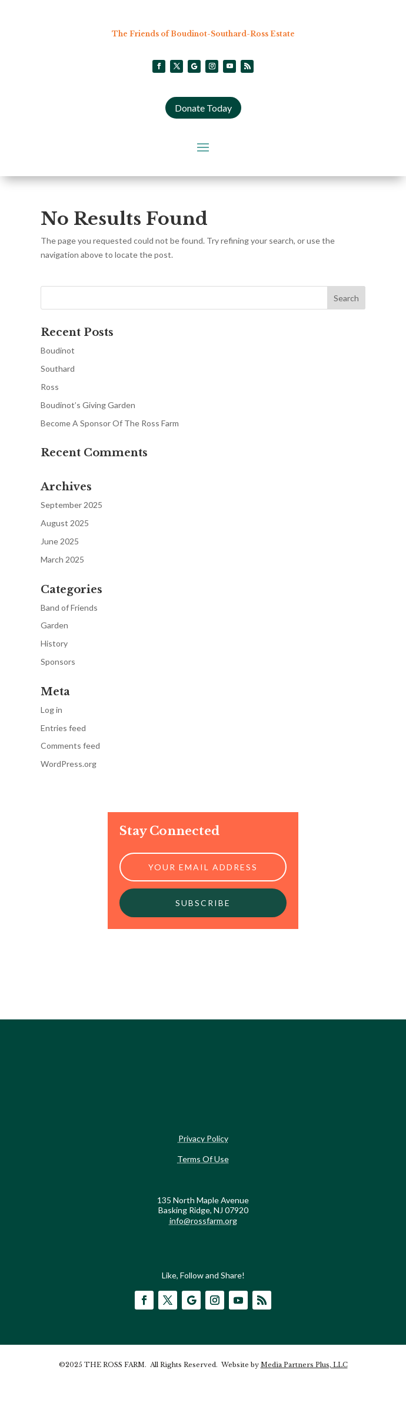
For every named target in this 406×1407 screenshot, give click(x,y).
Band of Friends (69, 607)
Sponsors (58, 662)
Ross (50, 387)
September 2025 (71, 505)
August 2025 (65, 523)
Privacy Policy (203, 1138)
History (54, 643)
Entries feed (63, 728)
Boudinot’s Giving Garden (88, 405)
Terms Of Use (203, 1159)
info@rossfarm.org (203, 1221)
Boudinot (58, 350)
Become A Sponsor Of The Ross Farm (110, 423)
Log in (51, 710)
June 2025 (60, 541)
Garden (54, 625)
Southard (58, 368)
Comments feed (70, 745)
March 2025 (62, 559)
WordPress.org (68, 764)
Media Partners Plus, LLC (304, 1365)
